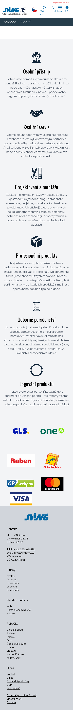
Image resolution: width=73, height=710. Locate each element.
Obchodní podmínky (18, 681)
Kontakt (11, 674)
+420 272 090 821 (25, 549)
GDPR (10, 684)
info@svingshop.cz (24, 552)
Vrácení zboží (14, 699)
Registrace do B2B (60, 3)
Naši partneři (13, 688)
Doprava (11, 702)
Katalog (11, 576)
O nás (10, 677)
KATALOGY (10, 21)
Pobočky (11, 579)
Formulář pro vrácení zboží (21, 695)
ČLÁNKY (26, 21)
